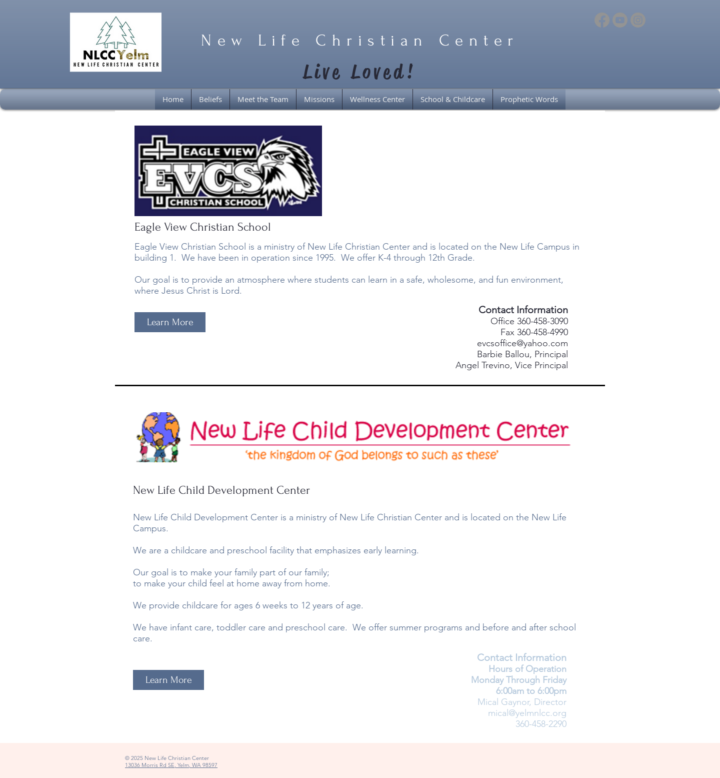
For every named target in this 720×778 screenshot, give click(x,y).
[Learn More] (170, 322)
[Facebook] (602, 20)
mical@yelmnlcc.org (527, 712)
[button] (377, 99)
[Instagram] (638, 20)
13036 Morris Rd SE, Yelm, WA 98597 (171, 764)
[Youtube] (620, 20)
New (224, 41)
